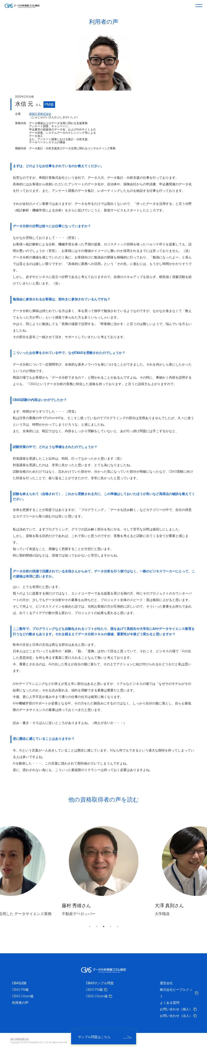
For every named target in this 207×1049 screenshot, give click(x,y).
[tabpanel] (103, 871)
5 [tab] (117, 926)
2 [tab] (96, 926)
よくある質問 (169, 1003)
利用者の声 (20, 1003)
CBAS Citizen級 (23, 996)
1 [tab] (89, 926)
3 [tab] (103, 926)
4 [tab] (110, 926)
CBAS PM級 (20, 989)
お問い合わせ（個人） (178, 1009)
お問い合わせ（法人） (178, 1016)
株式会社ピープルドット (179, 993)
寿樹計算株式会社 (40, 114)
